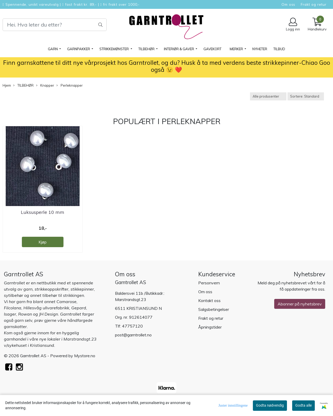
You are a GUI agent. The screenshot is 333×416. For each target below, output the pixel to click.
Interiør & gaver (179, 49)
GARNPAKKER (79, 49)
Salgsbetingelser (213, 309)
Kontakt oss (209, 300)
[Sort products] (305, 96)
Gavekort (212, 49)
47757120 (132, 326)
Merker (237, 49)
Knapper (45, 85)
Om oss (288, 4)
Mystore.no (84, 355)
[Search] (55, 24)
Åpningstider (210, 327)
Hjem (7, 85)
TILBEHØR (146, 49)
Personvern (209, 282)
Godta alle (303, 405)
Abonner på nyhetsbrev (300, 303)
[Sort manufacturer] (268, 96)
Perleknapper (69, 85)
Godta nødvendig (270, 405)
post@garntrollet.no (133, 334)
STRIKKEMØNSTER (114, 49)
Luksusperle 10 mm (42, 212)
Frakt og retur (313, 4)
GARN (53, 49)
